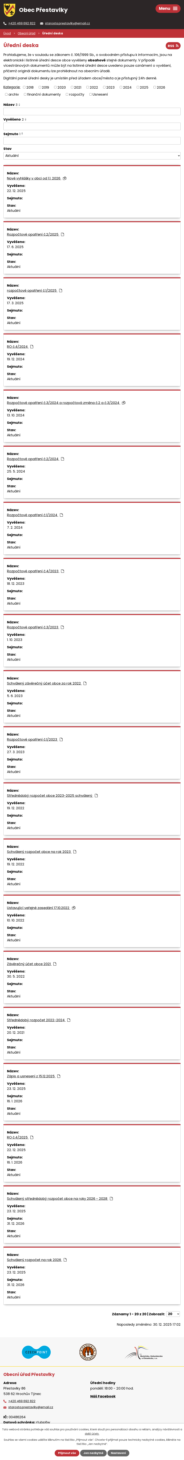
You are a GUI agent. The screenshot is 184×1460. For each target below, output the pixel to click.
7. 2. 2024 (15, 527)
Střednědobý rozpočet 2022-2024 (38, 1020)
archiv (13, 94)
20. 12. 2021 (15, 1032)
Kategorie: (11, 87)
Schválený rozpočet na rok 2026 (37, 1259)
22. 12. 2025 (16, 190)
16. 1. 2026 (14, 1101)
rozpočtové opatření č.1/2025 (34, 290)
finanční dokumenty (44, 94)
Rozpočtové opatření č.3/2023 (35, 627)
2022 (94, 87)
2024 (127, 87)
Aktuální (13, 210)
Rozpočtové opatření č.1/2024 (35, 515)
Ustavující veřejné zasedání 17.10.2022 (41, 907)
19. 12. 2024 (16, 359)
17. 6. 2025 (15, 246)
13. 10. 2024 (16, 415)
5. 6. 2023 (15, 695)
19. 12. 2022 (15, 808)
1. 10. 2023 (14, 639)
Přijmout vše (67, 1453)
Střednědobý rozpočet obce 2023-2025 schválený (52, 795)
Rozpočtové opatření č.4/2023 (35, 571)
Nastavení (118, 1453)
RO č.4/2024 (20, 346)
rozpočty (76, 94)
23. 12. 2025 (16, 1088)
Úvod (7, 33)
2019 (45, 87)
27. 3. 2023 (16, 752)
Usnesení (100, 94)
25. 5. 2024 (16, 471)
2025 (144, 87)
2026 (161, 87)
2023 (110, 87)
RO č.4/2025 (20, 1137)
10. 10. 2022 (15, 920)
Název (10, 104)
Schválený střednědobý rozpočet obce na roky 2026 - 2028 (60, 1198)
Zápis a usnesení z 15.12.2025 (33, 1076)
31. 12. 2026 (15, 1223)
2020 (61, 87)
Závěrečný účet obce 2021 (31, 964)
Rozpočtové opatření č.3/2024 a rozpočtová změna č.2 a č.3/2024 (66, 402)
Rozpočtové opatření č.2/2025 (35, 234)
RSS (173, 45)
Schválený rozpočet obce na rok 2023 (41, 851)
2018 (30, 87)
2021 (77, 87)
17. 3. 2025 (15, 303)
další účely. (92, 1433)
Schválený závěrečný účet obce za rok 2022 (46, 683)
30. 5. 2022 (16, 976)
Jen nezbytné (93, 1453)
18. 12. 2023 (15, 583)
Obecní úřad (26, 33)
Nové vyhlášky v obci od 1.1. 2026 (36, 178)
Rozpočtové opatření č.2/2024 (35, 458)
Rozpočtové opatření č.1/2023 (35, 739)
